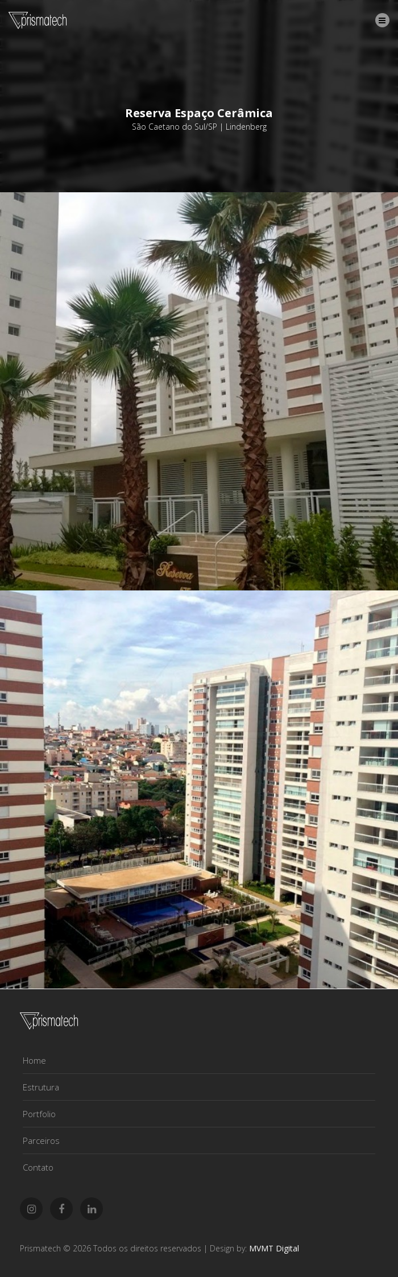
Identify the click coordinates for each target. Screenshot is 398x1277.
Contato (38, 1167)
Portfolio (39, 1113)
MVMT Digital (274, 1248)
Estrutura (41, 1087)
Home (34, 1060)
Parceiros (41, 1140)
